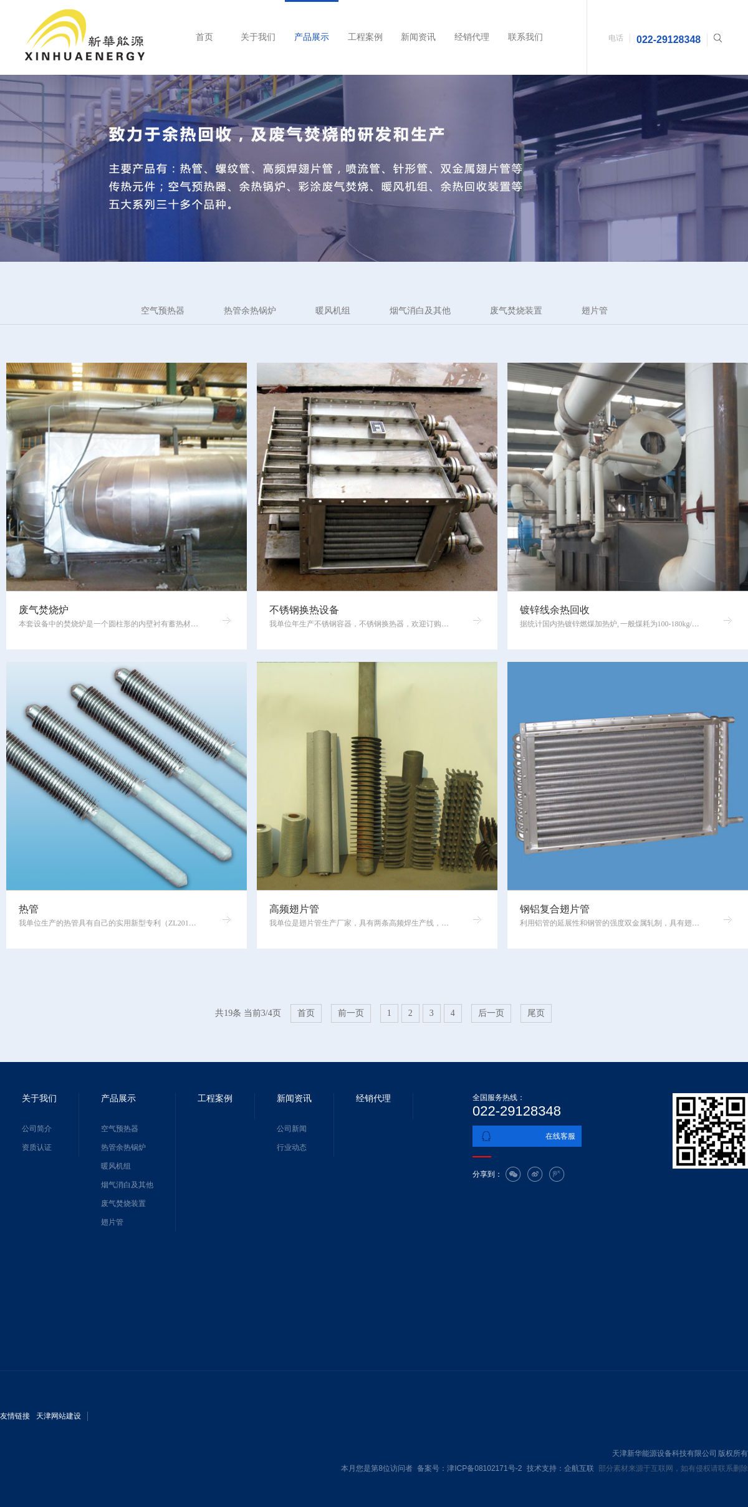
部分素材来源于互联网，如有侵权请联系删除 (673, 1468)
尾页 (536, 1013)
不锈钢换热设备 (304, 610)
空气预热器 (163, 310)
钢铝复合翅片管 (555, 909)
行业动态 (292, 1147)
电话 (615, 38)
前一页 (351, 1013)
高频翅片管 (294, 909)
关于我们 (258, 37)
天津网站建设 (58, 1416)
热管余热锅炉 (250, 310)
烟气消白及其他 (420, 310)
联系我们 (525, 37)
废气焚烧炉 (44, 610)
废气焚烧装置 (516, 310)
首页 (204, 37)
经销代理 (471, 37)
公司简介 (37, 1128)
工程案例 (365, 37)
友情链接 (15, 1416)
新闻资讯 (418, 37)
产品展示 (311, 37)
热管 (29, 909)
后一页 (491, 1013)
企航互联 (579, 1468)
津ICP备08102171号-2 (484, 1468)
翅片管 (595, 310)
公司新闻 (292, 1128)
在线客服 (560, 1136)
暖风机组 (332, 310)
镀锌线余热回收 (555, 610)
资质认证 (37, 1147)
